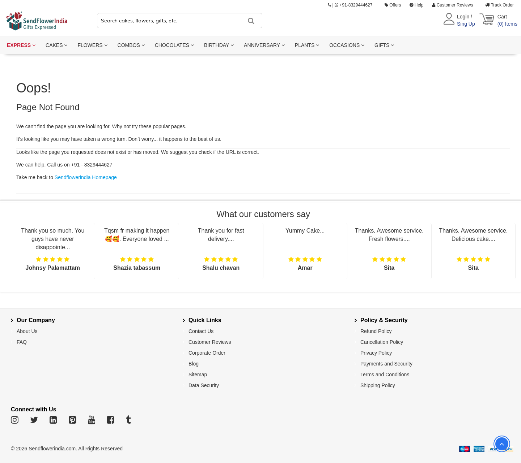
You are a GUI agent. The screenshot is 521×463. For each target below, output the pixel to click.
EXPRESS (21, 45)
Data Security (204, 385)
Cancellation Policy (381, 342)
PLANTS (307, 45)
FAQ (22, 342)
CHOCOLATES (174, 45)
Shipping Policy (377, 385)
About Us (27, 331)
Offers (393, 5)
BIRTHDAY (219, 45)
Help (416, 5)
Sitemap (198, 374)
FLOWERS (92, 45)
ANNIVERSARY (264, 45)
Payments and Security (386, 364)
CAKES (56, 45)
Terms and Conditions (384, 374)
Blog (194, 364)
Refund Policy (375, 331)
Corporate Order (207, 353)
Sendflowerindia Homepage (86, 177)
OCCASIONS (346, 45)
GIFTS (384, 45)
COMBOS (131, 45)
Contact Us (201, 331)
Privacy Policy (376, 353)
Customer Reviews (452, 5)
